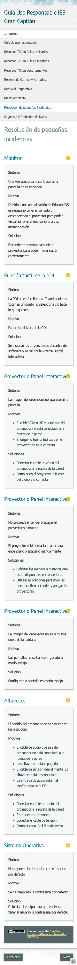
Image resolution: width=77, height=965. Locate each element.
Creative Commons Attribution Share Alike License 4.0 (46, 934)
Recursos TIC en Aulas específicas (26, 61)
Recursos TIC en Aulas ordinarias (26, 52)
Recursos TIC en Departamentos (25, 70)
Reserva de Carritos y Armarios (25, 79)
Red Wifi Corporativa (18, 89)
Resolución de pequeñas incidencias (27, 107)
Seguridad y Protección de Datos (25, 117)
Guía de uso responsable (20, 42)
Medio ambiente (15, 98)
